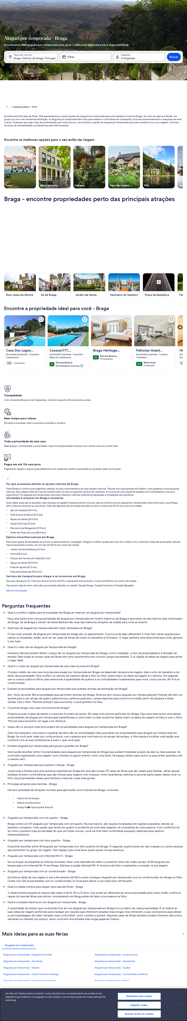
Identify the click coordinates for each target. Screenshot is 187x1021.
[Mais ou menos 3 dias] (107, 146)
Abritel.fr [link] (131, 969)
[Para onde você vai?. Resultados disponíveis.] (32, 61)
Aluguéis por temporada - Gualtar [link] (113, 916)
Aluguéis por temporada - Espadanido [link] (115, 910)
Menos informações (14, 539)
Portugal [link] (49, 107)
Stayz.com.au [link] (133, 985)
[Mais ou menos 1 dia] (83, 146)
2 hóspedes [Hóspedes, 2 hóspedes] (128, 63)
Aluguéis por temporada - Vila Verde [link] (22, 910)
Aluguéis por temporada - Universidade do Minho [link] (121, 923)
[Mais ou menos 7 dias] (120, 146)
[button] (108, 98)
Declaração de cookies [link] (77, 991)
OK (165, 156)
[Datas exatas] (69, 146)
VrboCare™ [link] (10, 969)
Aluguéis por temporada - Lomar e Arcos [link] (116, 903)
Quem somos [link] (73, 963)
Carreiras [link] (71, 969)
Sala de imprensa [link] (75, 974)
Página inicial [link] (10, 107)
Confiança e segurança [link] (15, 974)
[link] (41, 324)
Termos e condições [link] (76, 980)
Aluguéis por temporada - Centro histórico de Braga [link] (31, 923)
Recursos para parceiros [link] (16, 980)
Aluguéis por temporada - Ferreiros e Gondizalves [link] (29, 929)
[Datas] (85, 61)
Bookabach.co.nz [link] (135, 980)
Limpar (152, 156)
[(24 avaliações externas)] (69, 371)
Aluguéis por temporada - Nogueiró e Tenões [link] (27, 903)
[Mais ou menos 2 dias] (95, 146)
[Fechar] (181, 1008)
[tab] (88, 71)
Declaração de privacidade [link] (79, 985)
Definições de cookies (139, 999)
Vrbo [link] (129, 963)
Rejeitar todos (139, 1008)
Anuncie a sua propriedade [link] (18, 963)
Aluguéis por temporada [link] (30, 107)
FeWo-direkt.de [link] (134, 974)
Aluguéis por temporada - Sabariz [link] (21, 916)
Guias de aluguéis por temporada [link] (21, 985)
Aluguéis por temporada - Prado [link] (112, 929)
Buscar (174, 61)
